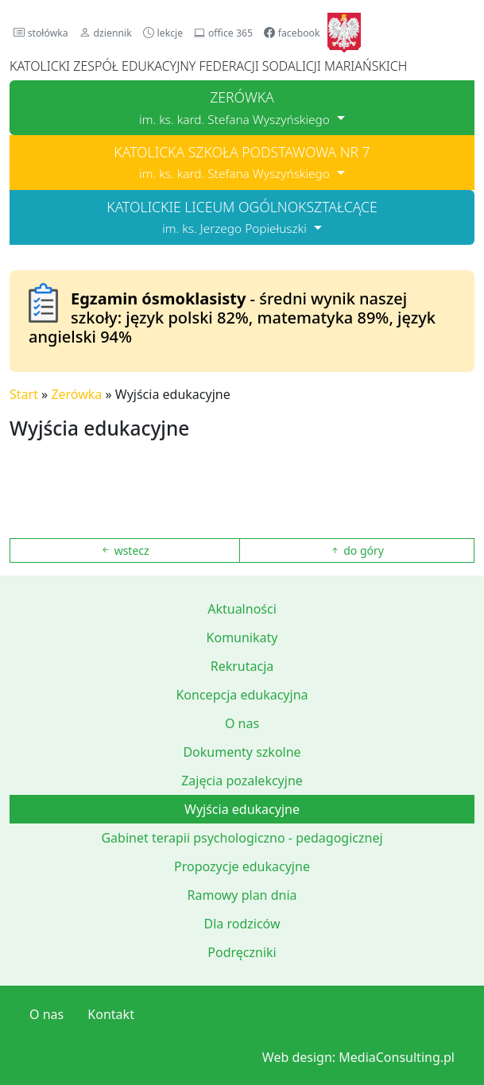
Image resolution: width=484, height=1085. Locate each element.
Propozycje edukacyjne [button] (242, 866)
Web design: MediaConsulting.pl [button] (358, 1057)
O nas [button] (242, 723)
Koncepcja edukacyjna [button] (242, 694)
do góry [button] (357, 550)
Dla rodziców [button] (241, 923)
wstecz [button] (124, 550)
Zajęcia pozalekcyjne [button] (242, 780)
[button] (41, 32)
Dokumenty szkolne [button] (241, 752)
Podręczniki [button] (241, 952)
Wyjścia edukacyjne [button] (242, 809)
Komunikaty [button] (242, 637)
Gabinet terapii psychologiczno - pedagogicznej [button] (241, 838)
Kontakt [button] (110, 1014)
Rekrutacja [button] (242, 666)
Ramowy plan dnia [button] (242, 895)
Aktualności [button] (242, 609)
